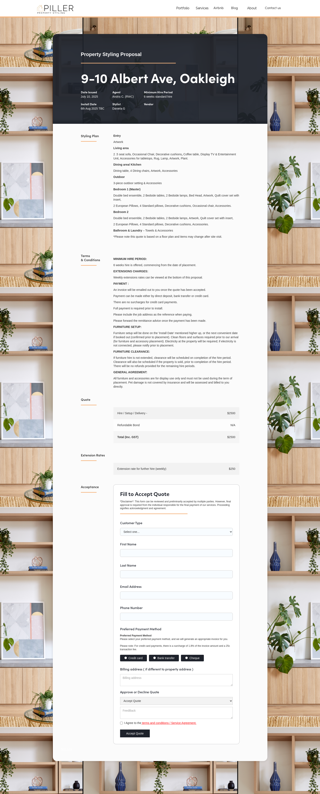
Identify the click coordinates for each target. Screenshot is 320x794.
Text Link (66, 749)
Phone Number (131, 608)
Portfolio (182, 8)
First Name (128, 544)
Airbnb (219, 8)
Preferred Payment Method (140, 629)
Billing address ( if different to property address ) (156, 669)
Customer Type (131, 523)
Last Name (128, 565)
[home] (56, 8)
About (252, 8)
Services (202, 8)
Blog (234, 8)
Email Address (131, 586)
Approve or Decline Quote (139, 692)
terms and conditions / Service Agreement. (168, 723)
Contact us (273, 8)
